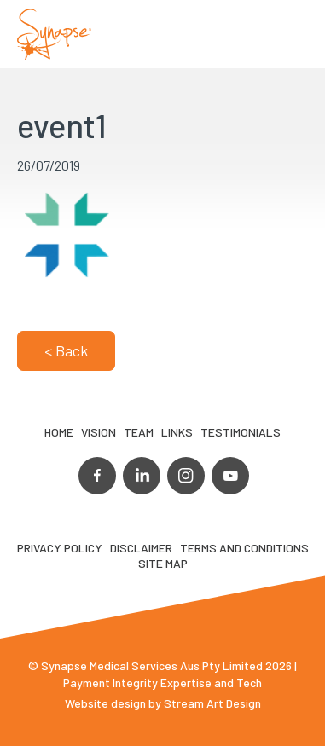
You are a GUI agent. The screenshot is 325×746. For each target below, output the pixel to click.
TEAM (139, 432)
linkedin (141, 475)
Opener (292, 34)
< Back (66, 350)
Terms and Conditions (244, 548)
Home (58, 432)
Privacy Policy (59, 548)
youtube (230, 475)
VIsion (98, 432)
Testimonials (240, 432)
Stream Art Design (212, 703)
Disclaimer (141, 548)
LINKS (177, 432)
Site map (163, 563)
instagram (186, 475)
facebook (97, 475)
